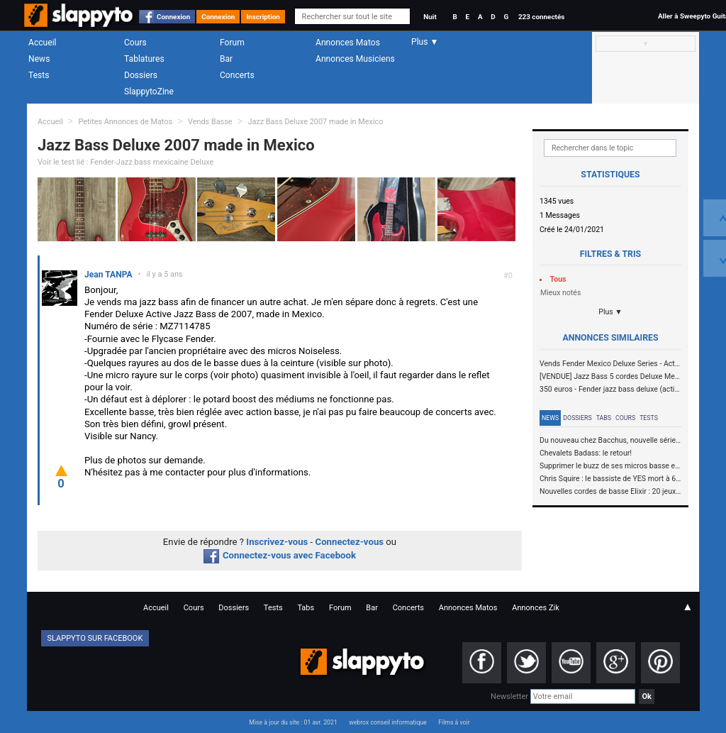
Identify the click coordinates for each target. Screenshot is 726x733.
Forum (232, 43)
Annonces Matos (347, 43)
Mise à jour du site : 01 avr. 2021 (293, 722)
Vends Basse (210, 121)
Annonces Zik (535, 607)
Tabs (603, 417)
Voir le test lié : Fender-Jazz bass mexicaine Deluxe (125, 162)
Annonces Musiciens (355, 59)
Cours (135, 43)
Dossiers (140, 75)
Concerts (237, 75)
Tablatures (144, 59)
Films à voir (453, 722)
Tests (38, 75)
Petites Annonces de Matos (125, 121)
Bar (226, 59)
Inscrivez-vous (277, 541)
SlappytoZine (149, 92)
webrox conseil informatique (388, 722)
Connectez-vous (349, 541)
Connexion (173, 17)
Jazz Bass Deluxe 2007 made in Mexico (315, 121)
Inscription (263, 17)
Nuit (429, 17)
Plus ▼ (610, 311)
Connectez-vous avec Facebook (279, 555)
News (39, 59)
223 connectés (541, 17)
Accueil (42, 43)
